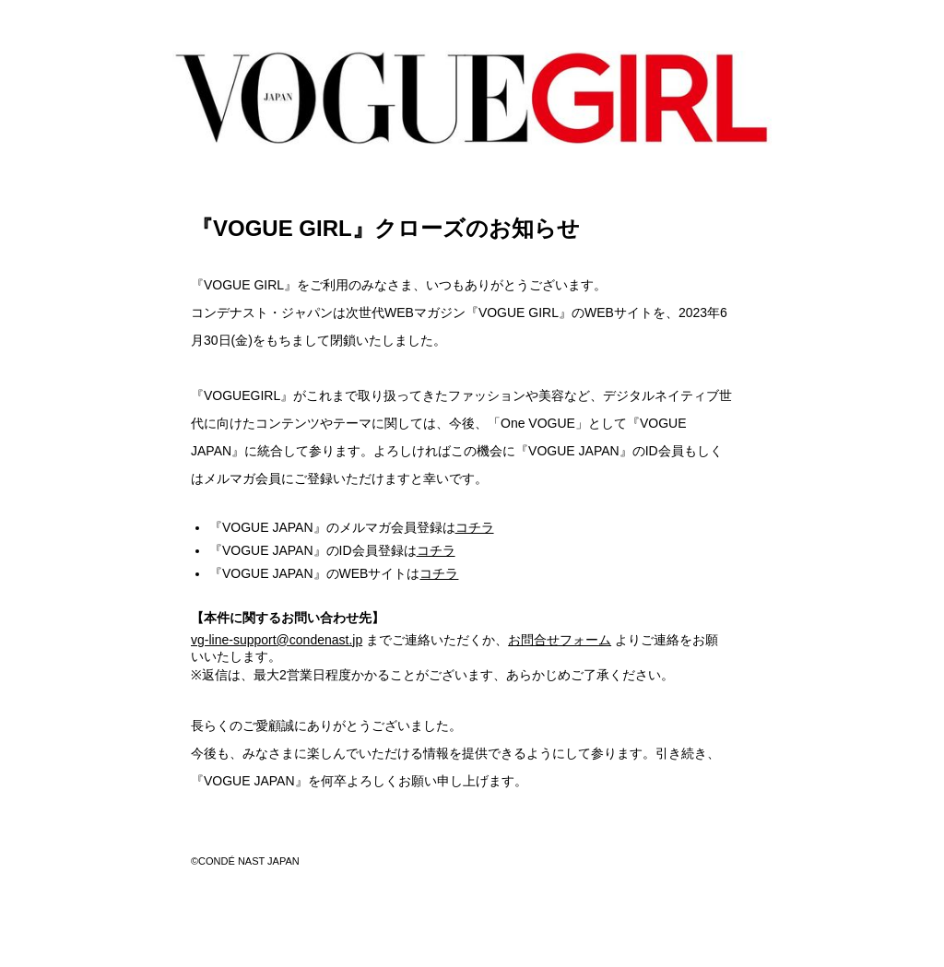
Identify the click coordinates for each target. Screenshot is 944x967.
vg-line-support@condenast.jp (276, 639)
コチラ (474, 527)
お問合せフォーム (559, 639)
